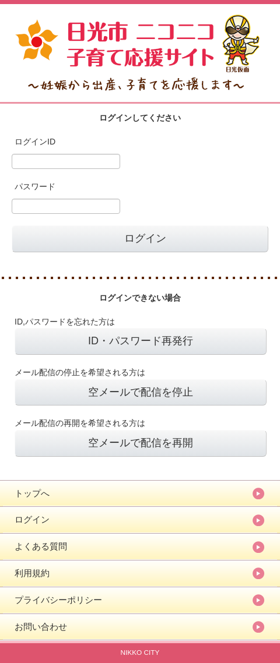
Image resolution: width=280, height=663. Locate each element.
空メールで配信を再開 (140, 443)
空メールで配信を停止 (140, 392)
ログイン (32, 519)
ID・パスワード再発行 (140, 341)
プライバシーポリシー (58, 600)
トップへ (32, 493)
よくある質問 (41, 546)
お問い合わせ (41, 627)
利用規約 (32, 573)
